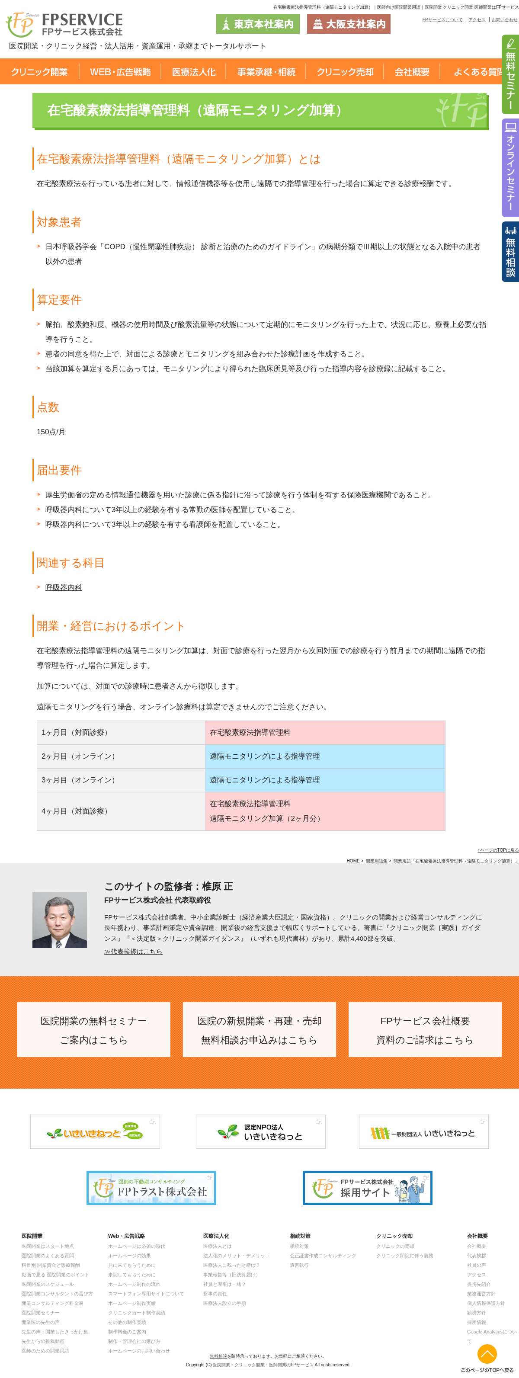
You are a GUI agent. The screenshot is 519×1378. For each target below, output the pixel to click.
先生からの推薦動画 (43, 1341)
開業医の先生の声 (41, 1322)
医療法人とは (217, 1246)
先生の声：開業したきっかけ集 (55, 1331)
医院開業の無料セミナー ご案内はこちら (94, 1030)
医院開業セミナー (41, 1312)
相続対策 (299, 1246)
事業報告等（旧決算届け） (231, 1274)
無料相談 (218, 1356)
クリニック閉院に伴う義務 (404, 1255)
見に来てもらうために (132, 1265)
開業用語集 (377, 861)
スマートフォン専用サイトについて (146, 1293)
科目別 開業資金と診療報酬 (51, 1265)
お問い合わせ (505, 19)
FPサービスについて (443, 19)
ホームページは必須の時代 (136, 1246)
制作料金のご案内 (127, 1331)
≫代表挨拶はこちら (133, 951)
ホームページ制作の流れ (134, 1284)
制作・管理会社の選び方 (134, 1341)
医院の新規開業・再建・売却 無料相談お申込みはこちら (260, 1030)
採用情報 (476, 1322)
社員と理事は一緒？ (224, 1284)
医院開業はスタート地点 (48, 1246)
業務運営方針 (481, 1293)
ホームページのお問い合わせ (139, 1350)
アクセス (477, 19)
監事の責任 (215, 1293)
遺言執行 (299, 1265)
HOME (353, 861)
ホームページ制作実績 (132, 1303)
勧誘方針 (476, 1312)
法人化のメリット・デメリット (236, 1255)
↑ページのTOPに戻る (498, 850)
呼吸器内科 (63, 587)
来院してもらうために (132, 1274)
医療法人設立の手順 (224, 1303)
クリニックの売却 (395, 1246)
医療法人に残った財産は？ (231, 1265)
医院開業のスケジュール (48, 1284)
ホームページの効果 (129, 1255)
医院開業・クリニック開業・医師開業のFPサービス (263, 1364)
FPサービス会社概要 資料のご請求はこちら (425, 1030)
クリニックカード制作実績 (136, 1312)
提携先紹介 (479, 1284)
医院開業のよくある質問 (48, 1255)
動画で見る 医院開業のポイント (56, 1274)
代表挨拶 (476, 1255)
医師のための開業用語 (45, 1350)
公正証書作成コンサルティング (323, 1255)
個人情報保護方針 (486, 1303)
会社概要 (476, 1246)
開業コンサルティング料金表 (52, 1303)
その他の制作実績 (127, 1322)
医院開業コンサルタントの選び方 (57, 1293)
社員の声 (476, 1265)
